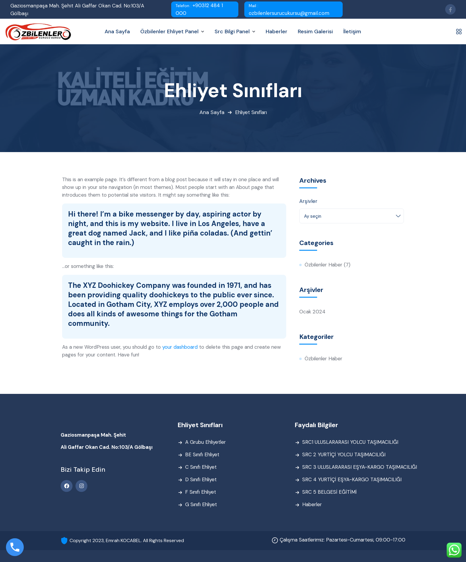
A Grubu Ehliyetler (206, 442)
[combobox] (351, 216)
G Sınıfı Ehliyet (202, 505)
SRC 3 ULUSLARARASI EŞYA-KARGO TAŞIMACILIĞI (359, 467)
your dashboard (182, 347)
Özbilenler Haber (325, 265)
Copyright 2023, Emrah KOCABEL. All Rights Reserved (127, 540)
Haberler (312, 505)
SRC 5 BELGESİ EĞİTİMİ (329, 492)
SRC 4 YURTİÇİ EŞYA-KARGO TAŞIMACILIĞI (352, 480)
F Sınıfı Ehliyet (201, 492)
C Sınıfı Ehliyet (202, 467)
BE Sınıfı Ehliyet (203, 455)
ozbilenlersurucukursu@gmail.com (289, 9)
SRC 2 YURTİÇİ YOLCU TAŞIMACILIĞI (343, 455)
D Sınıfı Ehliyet (202, 480)
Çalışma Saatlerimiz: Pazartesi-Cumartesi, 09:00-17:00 (340, 540)
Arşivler (308, 201)
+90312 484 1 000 (199, 9)
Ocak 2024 (312, 312)
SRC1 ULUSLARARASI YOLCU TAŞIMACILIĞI (350, 442)
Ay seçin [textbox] (312, 216)
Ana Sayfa (210, 112)
